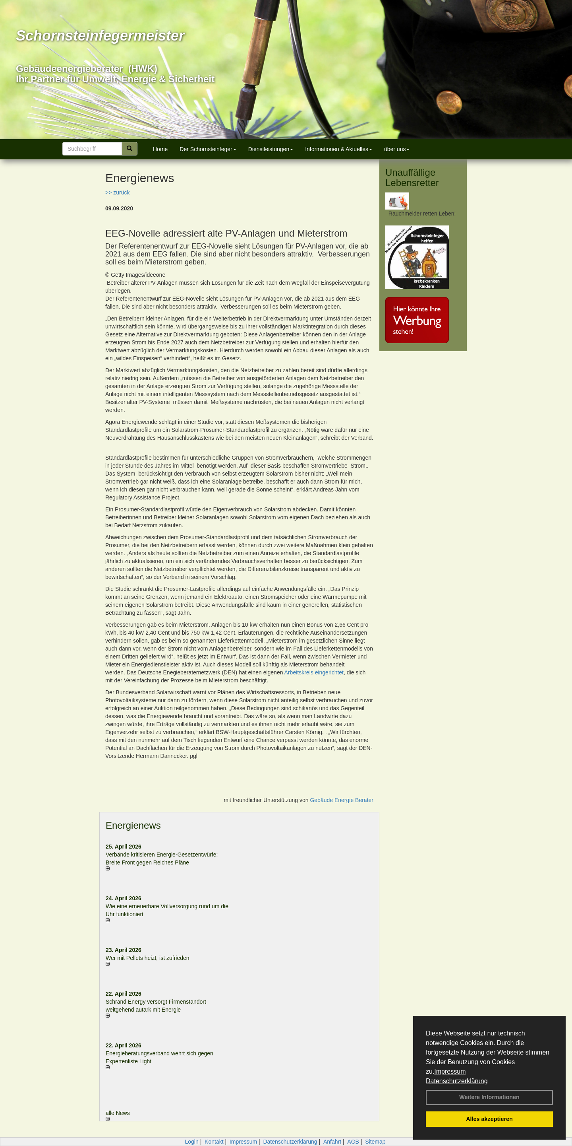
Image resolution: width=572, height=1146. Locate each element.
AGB (353, 1141)
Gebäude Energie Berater (341, 800)
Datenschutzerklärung (457, 1081)
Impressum (450, 1071)
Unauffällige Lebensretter (412, 177)
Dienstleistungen (271, 149)
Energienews (133, 825)
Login (191, 1141)
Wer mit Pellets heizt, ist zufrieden (147, 958)
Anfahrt (332, 1141)
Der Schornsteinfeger (208, 149)
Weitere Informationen (489, 1097)
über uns (397, 149)
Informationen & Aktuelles (338, 149)
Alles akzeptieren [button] (489, 1119)
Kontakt (214, 1141)
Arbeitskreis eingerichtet (314, 672)
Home (160, 149)
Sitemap (375, 1141)
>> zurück (117, 192)
